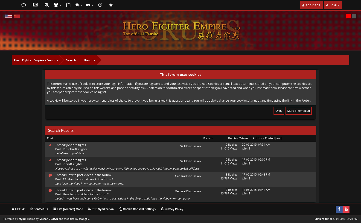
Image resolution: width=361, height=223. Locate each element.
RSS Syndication (101, 209)
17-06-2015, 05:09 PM (256, 159)
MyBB (22, 218)
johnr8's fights (76, 145)
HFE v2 (18, 209)
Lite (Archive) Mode (68, 209)
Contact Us (39, 209)
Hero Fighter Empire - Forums (36, 60)
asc (278, 138)
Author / (258, 138)
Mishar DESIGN (48, 218)
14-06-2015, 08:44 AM (256, 190)
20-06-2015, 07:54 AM (256, 145)
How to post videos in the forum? (89, 175)
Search (71, 60)
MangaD (84, 218)
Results (89, 60)
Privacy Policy (172, 209)
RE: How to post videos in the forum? (88, 179)
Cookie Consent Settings (137, 209)
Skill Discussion (190, 146)
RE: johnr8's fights (75, 149)
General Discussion (188, 176)
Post (50, 138)
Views (244, 138)
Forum (208, 138)
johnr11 (247, 148)
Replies (233, 138)
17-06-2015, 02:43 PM (256, 174)
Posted (270, 138)
